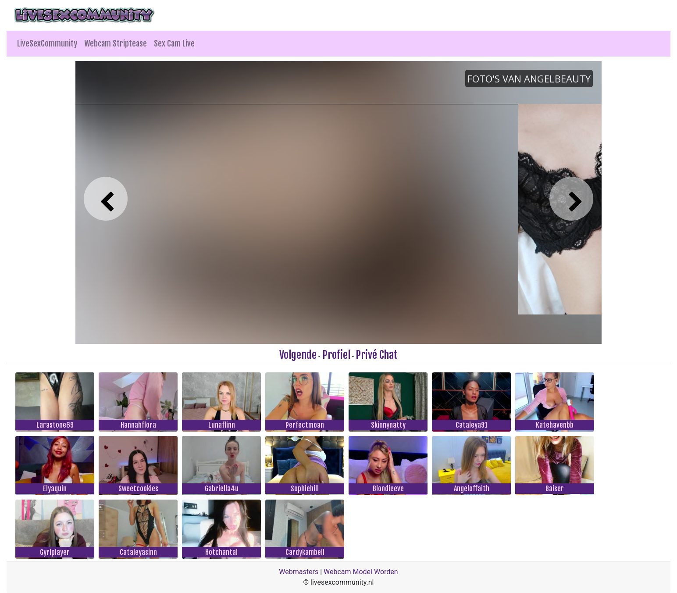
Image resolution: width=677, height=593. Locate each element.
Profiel (336, 354)
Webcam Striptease (115, 43)
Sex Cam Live (174, 43)
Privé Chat (377, 354)
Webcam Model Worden (361, 572)
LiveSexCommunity (47, 43)
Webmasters (298, 572)
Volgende (298, 354)
